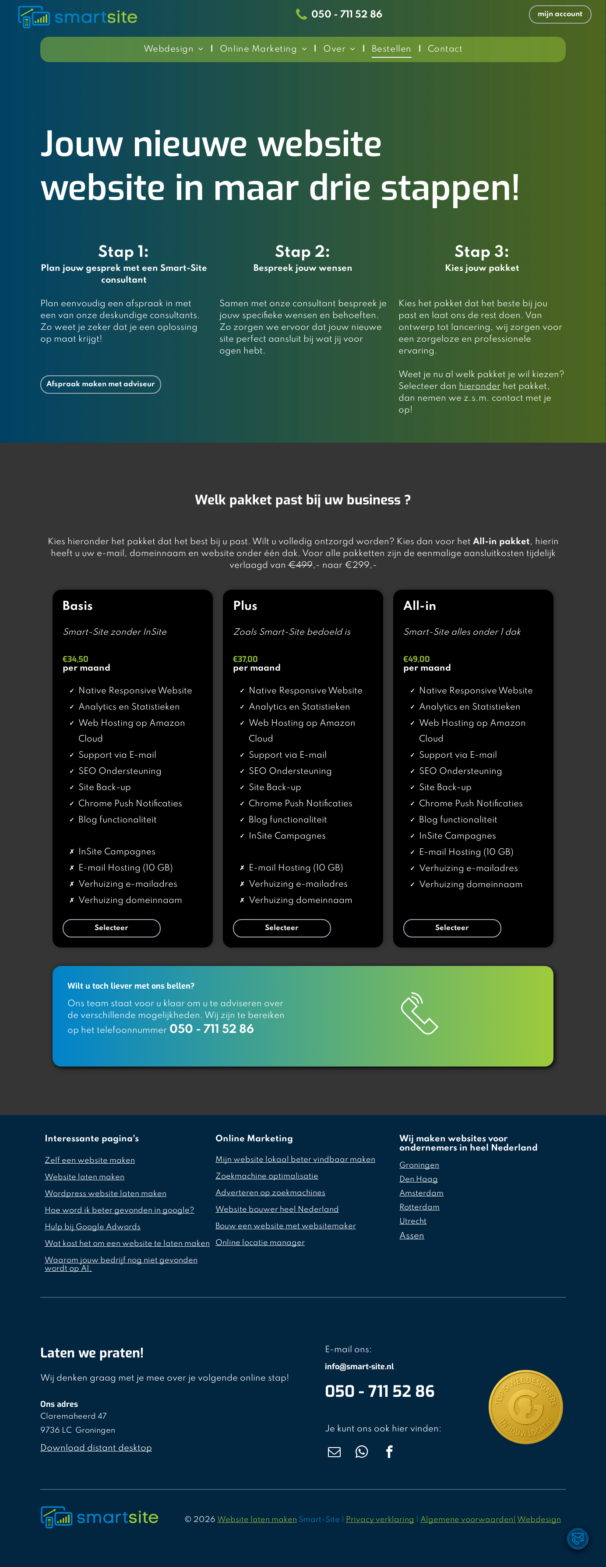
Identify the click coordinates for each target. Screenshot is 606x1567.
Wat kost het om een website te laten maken (127, 1244)
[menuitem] (175, 49)
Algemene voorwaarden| (468, 1520)
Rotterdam (419, 1207)
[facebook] (389, 1453)
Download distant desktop (96, 1448)
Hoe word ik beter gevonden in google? (119, 1210)
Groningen (419, 1165)
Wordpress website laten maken (105, 1194)
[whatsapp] (361, 1453)
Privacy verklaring (380, 1520)
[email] (334, 1453)
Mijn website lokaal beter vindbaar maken (295, 1160)
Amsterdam (421, 1193)
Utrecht (412, 1221)
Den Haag (418, 1179)
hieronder (479, 386)
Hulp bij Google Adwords (93, 1227)
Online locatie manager (260, 1243)
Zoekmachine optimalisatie (266, 1176)
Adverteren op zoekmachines (270, 1193)
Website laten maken (84, 1177)
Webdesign (539, 1520)
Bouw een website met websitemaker (285, 1226)
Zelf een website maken (90, 1161)
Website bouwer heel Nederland (277, 1210)
